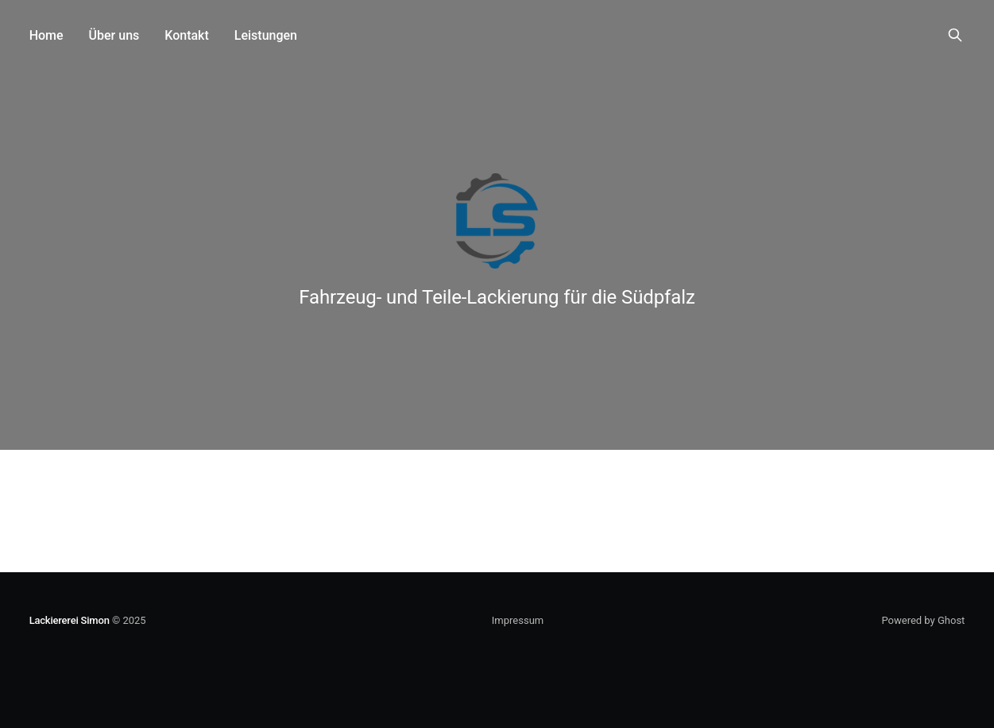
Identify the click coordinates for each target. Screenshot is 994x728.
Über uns (114, 35)
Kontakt (186, 35)
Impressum (517, 620)
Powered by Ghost (923, 620)
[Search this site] (955, 35)
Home (46, 35)
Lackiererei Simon (69, 620)
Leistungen (265, 35)
